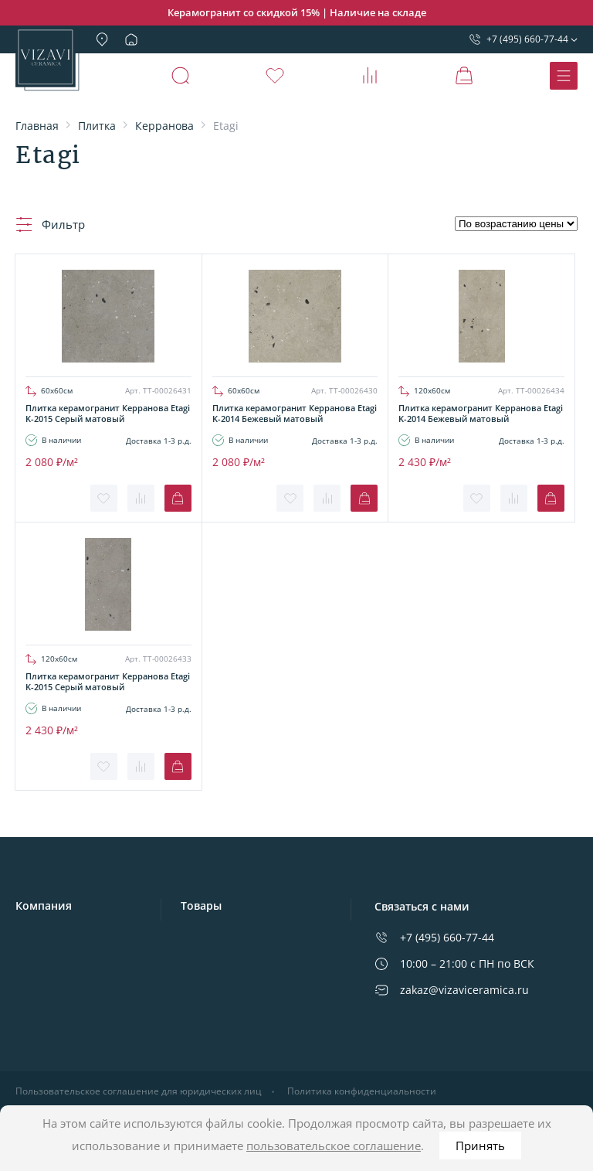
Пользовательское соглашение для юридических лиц (138, 1091)
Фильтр (50, 224)
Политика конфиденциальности (361, 1091)
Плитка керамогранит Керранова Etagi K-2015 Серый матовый (107, 413)
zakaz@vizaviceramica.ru (451, 989)
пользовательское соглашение (333, 1145)
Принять (480, 1145)
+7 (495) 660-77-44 (518, 39)
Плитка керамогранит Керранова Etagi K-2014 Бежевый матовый (294, 413)
